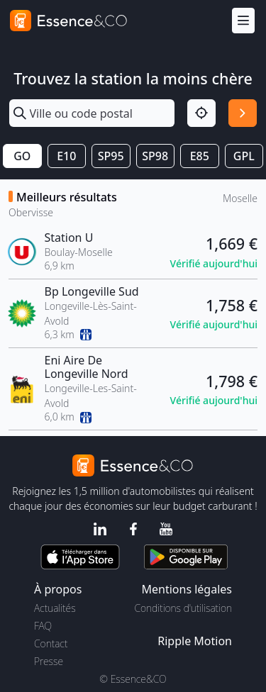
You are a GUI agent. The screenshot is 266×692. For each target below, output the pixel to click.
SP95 (111, 156)
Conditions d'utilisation (183, 608)
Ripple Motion (194, 641)
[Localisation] (201, 113)
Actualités (55, 608)
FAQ (43, 625)
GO (22, 156)
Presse (48, 661)
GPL (244, 156)
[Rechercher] (242, 113)
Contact (50, 643)
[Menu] (243, 21)
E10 (66, 156)
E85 (199, 156)
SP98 (155, 156)
